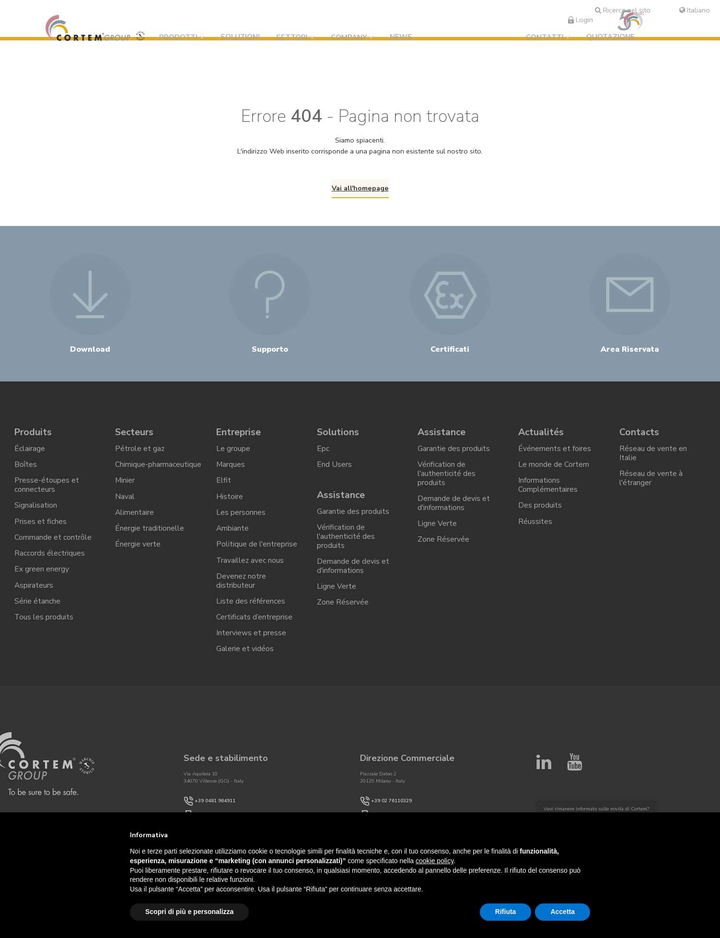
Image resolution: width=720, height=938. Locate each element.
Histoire (229, 504)
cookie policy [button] (434, 861)
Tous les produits (44, 629)
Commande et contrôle (53, 546)
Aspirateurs (34, 596)
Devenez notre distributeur (241, 591)
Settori (294, 37)
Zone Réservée (343, 613)
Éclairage (29, 455)
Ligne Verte (336, 596)
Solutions (338, 437)
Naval (125, 504)
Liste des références (250, 612)
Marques (230, 471)
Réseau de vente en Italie (653, 459)
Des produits (540, 513)
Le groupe (233, 455)
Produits (33, 437)
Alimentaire (134, 520)
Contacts (639, 437)
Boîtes (25, 471)
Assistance (341, 502)
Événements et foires (554, 455)
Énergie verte (138, 553)
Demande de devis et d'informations (353, 575)
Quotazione (610, 37)
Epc (323, 455)
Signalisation (35, 513)
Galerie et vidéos (245, 661)
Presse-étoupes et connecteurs (46, 492)
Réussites (535, 529)
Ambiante (232, 537)
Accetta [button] (562, 911)
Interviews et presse (251, 645)
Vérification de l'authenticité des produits (346, 545)
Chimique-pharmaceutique (158, 471)
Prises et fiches (40, 529)
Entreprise (239, 437)
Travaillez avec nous (250, 570)
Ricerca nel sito (622, 10)
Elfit (223, 488)
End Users (334, 471)
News (403, 37)
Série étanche (37, 612)
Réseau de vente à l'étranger (651, 485)
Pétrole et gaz (140, 455)
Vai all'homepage (360, 188)
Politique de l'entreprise (257, 553)
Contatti (545, 37)
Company (351, 37)
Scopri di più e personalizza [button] (189, 911)
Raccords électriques (49, 563)
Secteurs (134, 437)
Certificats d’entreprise (254, 629)
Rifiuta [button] (505, 911)
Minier (125, 488)
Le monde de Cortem (553, 471)
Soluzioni (242, 37)
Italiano (694, 10)
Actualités (541, 437)
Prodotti (181, 37)
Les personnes (241, 520)
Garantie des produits (353, 519)
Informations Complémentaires (548, 492)
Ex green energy (41, 579)
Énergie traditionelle (149, 537)
